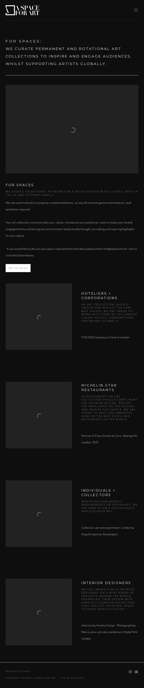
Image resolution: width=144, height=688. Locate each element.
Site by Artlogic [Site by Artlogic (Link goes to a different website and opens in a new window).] (72, 678)
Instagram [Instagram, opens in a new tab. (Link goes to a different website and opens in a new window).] (130, 672)
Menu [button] (135, 10)
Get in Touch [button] (18, 268)
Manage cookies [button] (18, 671)
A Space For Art (22, 10)
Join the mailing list (136, 672)
